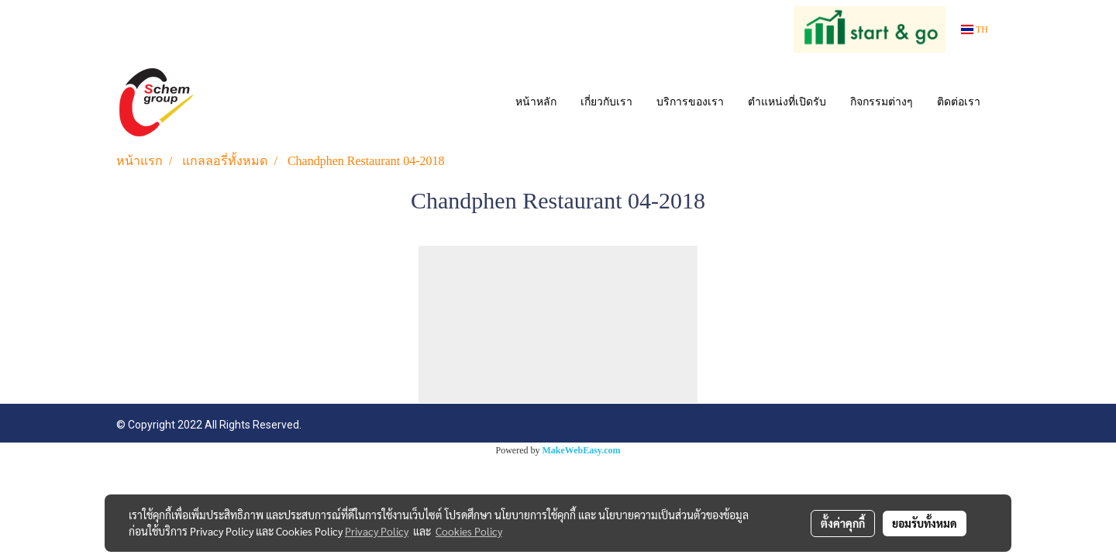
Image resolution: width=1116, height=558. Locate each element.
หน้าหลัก (535, 102)
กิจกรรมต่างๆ (881, 102)
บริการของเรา (690, 102)
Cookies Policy (469, 531)
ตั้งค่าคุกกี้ (843, 523)
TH (974, 29)
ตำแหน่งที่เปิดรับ (787, 102)
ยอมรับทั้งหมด (924, 523)
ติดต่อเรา (958, 102)
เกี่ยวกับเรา (606, 102)
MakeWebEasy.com (581, 450)
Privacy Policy (376, 531)
